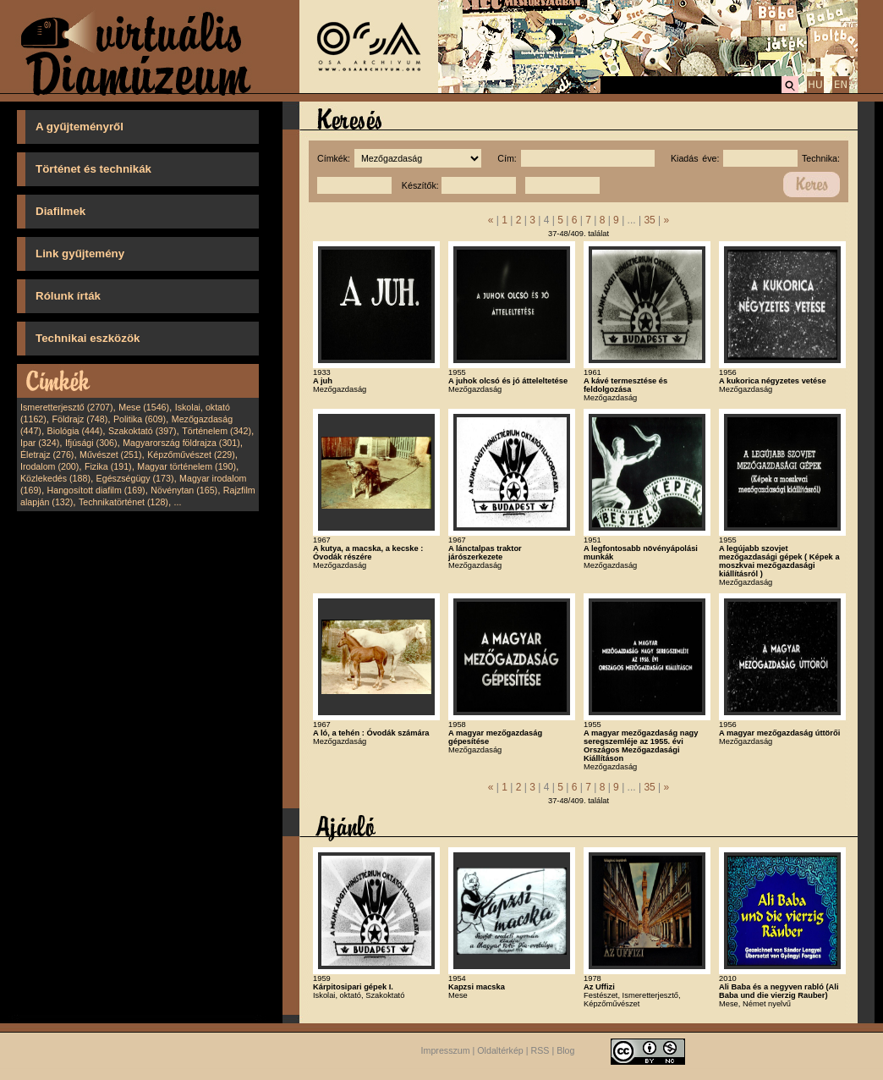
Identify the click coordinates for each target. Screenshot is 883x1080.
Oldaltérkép (500, 1050)
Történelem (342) (216, 431)
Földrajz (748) (79, 419)
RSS (540, 1050)
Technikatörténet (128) (123, 502)
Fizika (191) (108, 466)
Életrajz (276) (47, 454)
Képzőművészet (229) (191, 454)
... (178, 502)
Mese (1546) (143, 407)
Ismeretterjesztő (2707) (66, 407)
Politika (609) (139, 419)
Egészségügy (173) (135, 478)
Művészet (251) (110, 454)
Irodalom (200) (49, 466)
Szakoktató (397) (142, 431)
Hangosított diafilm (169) (96, 490)
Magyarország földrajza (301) (181, 443)
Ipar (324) (39, 443)
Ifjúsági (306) (91, 443)
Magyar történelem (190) (186, 466)
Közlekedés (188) (55, 478)
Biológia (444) (75, 431)
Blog (565, 1050)
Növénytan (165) (184, 490)
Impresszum (445, 1050)
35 (649, 220)
